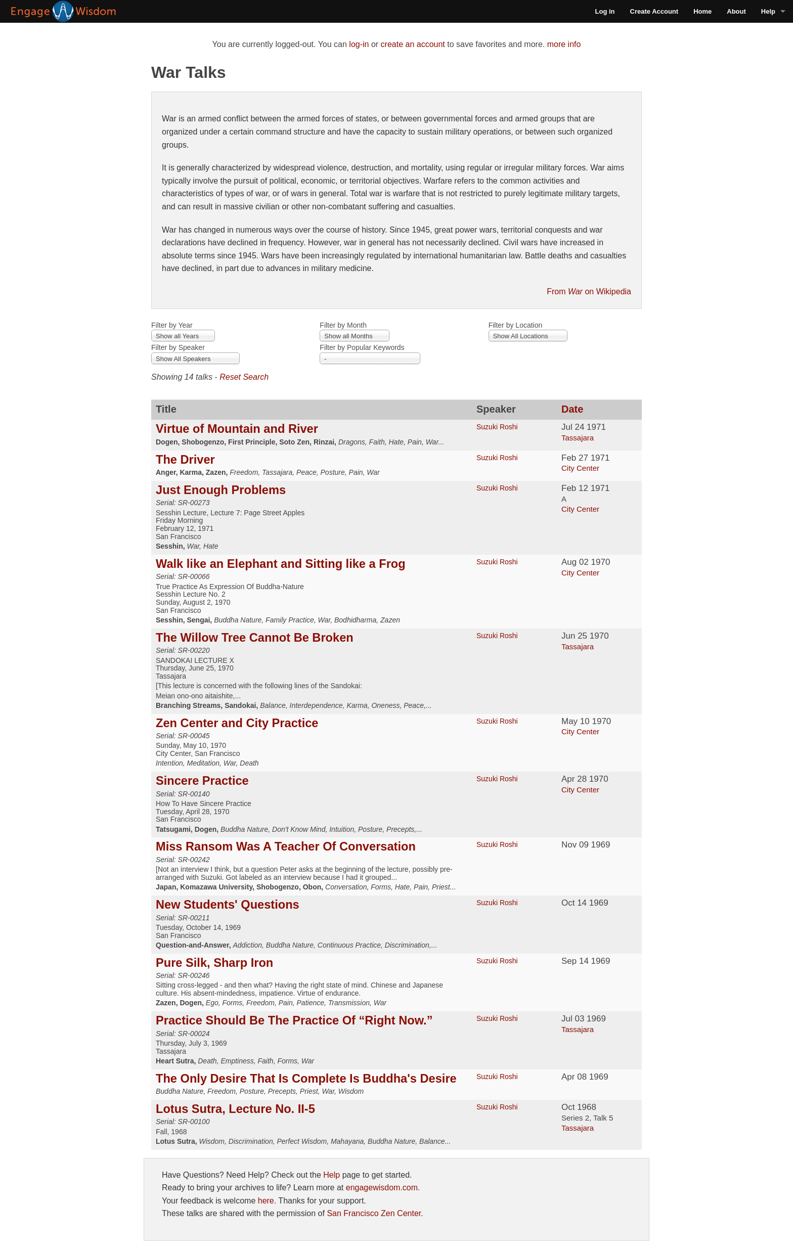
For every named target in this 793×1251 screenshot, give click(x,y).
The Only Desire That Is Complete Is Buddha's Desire (306, 1078)
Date (572, 409)
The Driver (185, 459)
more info (564, 44)
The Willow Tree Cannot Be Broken (255, 637)
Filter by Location (516, 325)
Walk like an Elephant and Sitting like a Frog (281, 563)
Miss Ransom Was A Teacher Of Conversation (286, 846)
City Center (580, 468)
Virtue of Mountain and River (237, 428)
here (266, 1200)
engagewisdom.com (382, 1187)
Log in (605, 11)
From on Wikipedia (589, 291)
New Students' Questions (227, 904)
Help (768, 11)
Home (702, 11)
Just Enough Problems (221, 490)
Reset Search (244, 377)
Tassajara (577, 437)
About (736, 11)
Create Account (654, 11)
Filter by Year (172, 325)
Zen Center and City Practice (237, 723)
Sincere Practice (202, 780)
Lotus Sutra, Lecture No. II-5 (235, 1108)
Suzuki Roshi (497, 427)
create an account (413, 44)
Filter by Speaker (178, 347)
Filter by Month (343, 325)
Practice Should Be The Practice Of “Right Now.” (294, 1020)
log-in (359, 44)
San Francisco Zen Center (374, 1213)
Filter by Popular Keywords (362, 347)
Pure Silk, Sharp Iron (214, 962)
